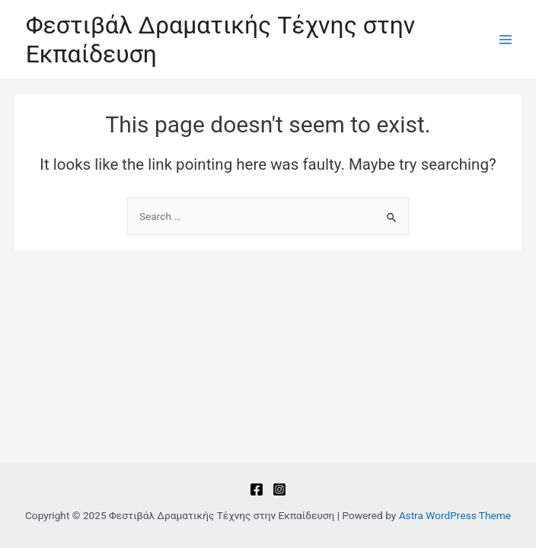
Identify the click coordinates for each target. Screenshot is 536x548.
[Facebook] (256, 489)
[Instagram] (279, 489)
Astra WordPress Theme (455, 515)
